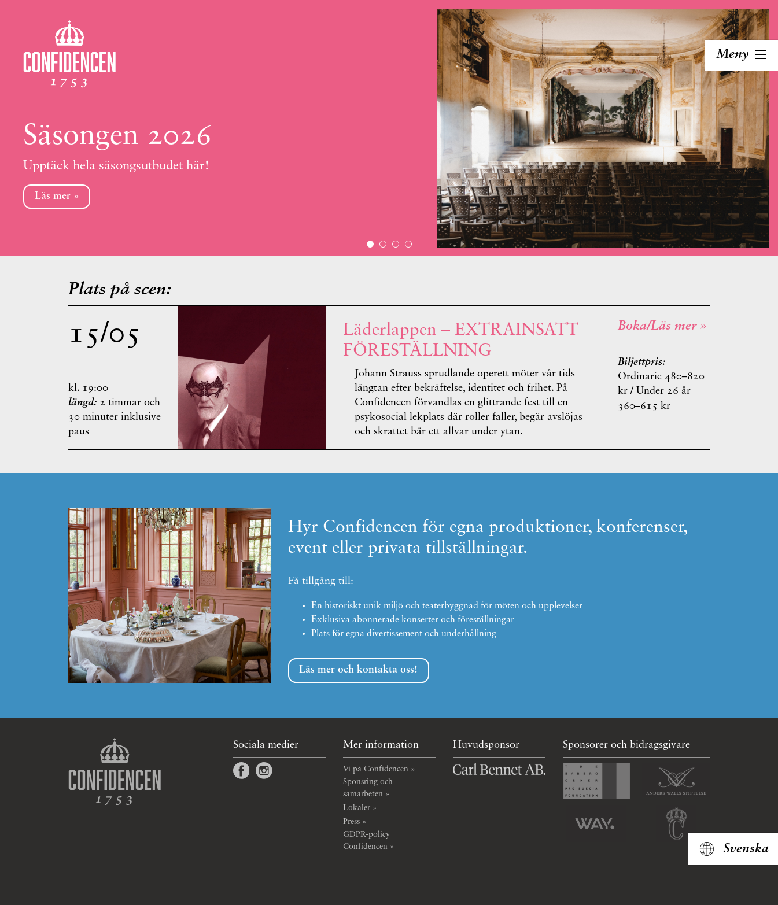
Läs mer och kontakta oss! (358, 670)
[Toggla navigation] (741, 55)
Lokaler (356, 808)
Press (351, 822)
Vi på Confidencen (375, 769)
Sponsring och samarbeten (368, 788)
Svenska (746, 849)
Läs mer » (57, 196)
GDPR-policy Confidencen (366, 840)
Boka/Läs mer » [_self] (662, 326)
